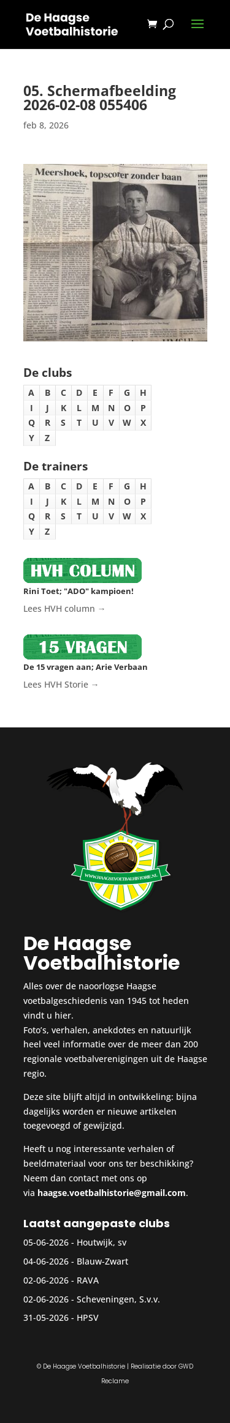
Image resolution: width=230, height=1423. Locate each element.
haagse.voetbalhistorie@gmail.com (111, 1192)
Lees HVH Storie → (61, 684)
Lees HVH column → (64, 608)
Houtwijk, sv (101, 1242)
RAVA (88, 1280)
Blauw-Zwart (102, 1261)
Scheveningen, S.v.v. (118, 1299)
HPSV (88, 1317)
